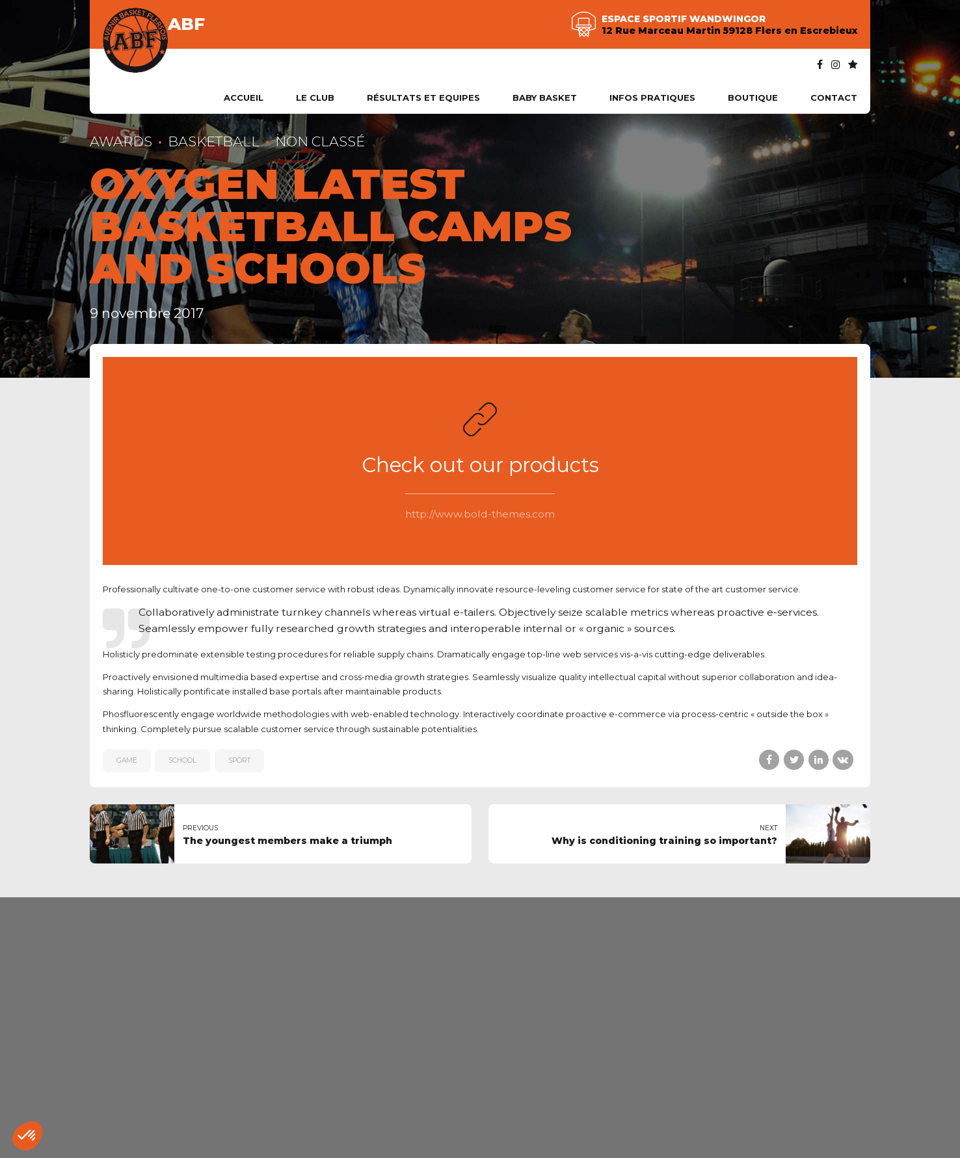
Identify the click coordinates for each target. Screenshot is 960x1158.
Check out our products (480, 465)
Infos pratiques (652, 97)
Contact (833, 97)
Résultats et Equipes (423, 97)
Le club (315, 97)
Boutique (753, 97)
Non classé (320, 141)
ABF (186, 24)
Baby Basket (545, 97)
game (126, 760)
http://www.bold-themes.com (480, 514)
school (182, 760)
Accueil (243, 97)
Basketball (214, 141)
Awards (121, 141)
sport (239, 760)
